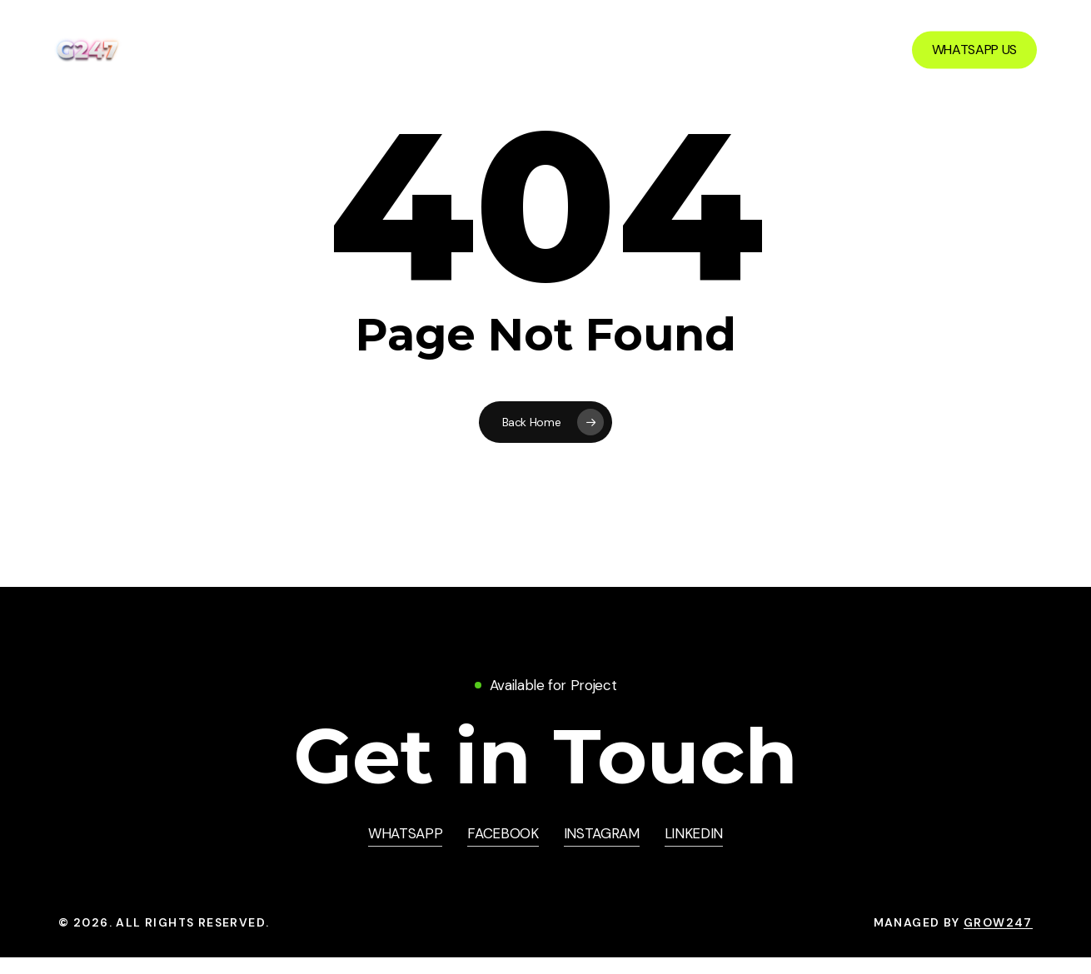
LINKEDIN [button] (694, 833)
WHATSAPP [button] (405, 833)
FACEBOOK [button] (502, 833)
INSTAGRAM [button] (602, 833)
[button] (545, 756)
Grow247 (998, 922)
